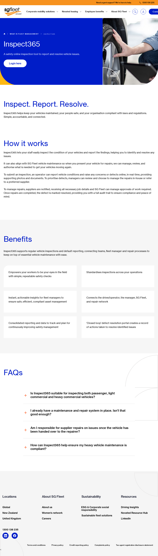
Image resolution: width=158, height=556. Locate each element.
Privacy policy (57, 545)
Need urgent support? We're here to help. (113, 2)
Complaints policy (102, 545)
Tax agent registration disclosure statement (134, 545)
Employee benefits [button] (96, 11)
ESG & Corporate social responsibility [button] (94, 508)
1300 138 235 (10, 529)
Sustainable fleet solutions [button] (96, 515)
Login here (15, 63)
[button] (143, 11)
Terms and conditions (36, 545)
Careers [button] (45, 518)
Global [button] (5, 507)
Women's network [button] (51, 513)
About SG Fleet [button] (120, 11)
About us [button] (46, 507)
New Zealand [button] (9, 513)
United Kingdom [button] (10, 518)
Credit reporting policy (79, 545)
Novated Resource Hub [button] (133, 513)
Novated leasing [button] (72, 11)
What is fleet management (24, 34)
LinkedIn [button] (125, 518)
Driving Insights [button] (129, 507)
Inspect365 (49, 34)
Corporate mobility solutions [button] (42, 11)
